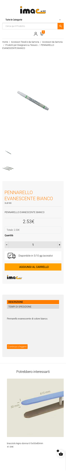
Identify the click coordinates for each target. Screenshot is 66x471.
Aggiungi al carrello (34, 266)
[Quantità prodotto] (33, 244)
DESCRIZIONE (15, 301)
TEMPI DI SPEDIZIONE (19, 306)
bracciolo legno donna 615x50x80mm (25, 443)
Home (5, 42)
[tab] (33, 302)
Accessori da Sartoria (52, 42)
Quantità (9, 235)
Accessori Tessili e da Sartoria (25, 42)
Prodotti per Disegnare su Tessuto (21, 45)
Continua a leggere (17, 346)
